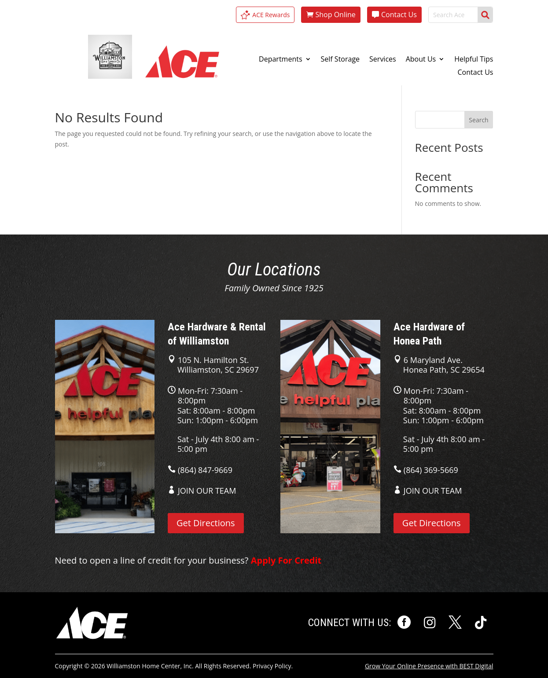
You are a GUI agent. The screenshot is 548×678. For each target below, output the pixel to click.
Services (382, 60)
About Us (421, 60)
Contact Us (399, 14)
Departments (280, 60)
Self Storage (340, 60)
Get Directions (206, 523)
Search (478, 120)
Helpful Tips (473, 60)
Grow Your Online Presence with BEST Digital (429, 666)
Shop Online (335, 14)
